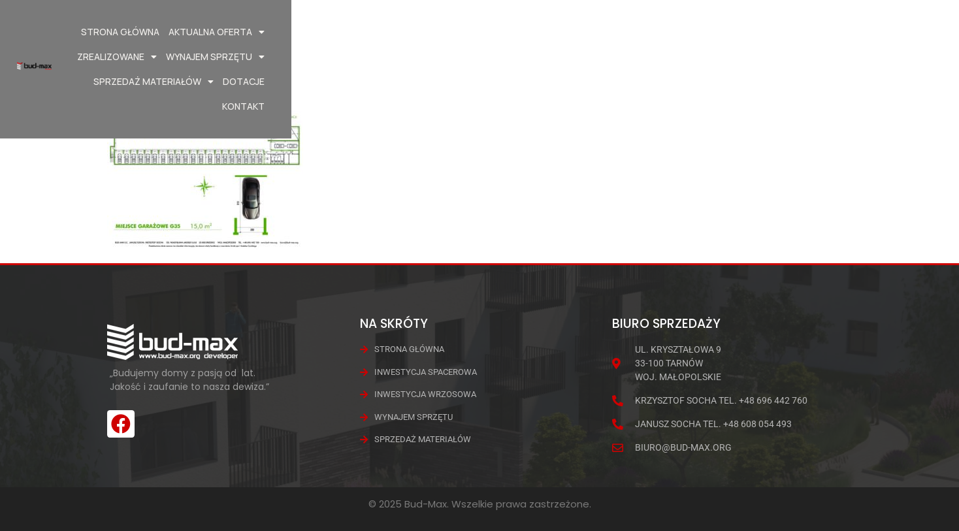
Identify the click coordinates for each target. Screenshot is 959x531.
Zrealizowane (530, 32)
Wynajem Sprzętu (628, 32)
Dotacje (837, 31)
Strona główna (338, 31)
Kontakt (887, 31)
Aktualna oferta (434, 32)
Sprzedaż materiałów (747, 32)
